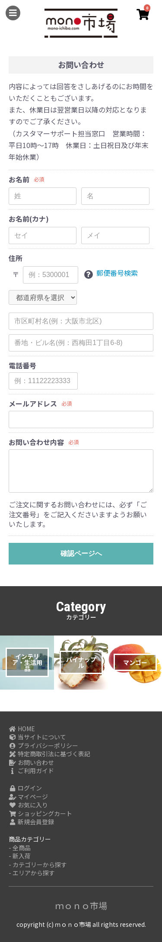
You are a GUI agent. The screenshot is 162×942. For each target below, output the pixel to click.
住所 (15, 258)
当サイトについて (37, 737)
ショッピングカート (40, 814)
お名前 (19, 179)
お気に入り (28, 805)
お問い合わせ (31, 762)
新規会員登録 (31, 822)
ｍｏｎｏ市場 (81, 905)
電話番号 (22, 366)
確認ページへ (81, 553)
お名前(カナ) (29, 219)
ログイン (25, 788)
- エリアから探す (32, 873)
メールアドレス (33, 404)
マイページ (28, 797)
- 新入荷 (20, 856)
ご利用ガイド (31, 771)
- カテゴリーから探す (38, 865)
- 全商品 (20, 848)
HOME (22, 729)
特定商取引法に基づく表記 (49, 754)
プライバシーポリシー (43, 746)
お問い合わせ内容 (36, 442)
